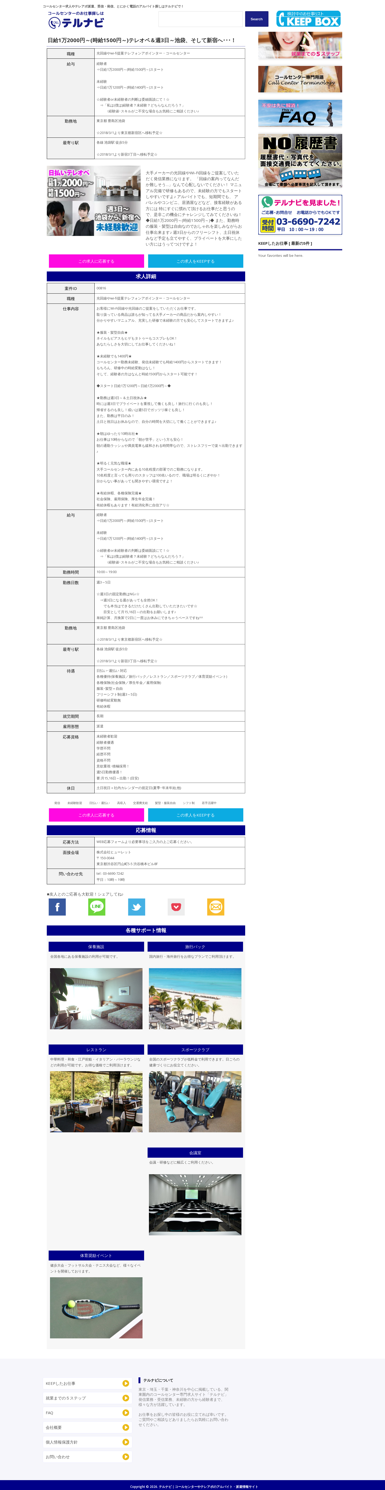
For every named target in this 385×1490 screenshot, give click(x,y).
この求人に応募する (96, 261)
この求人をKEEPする (195, 261)
